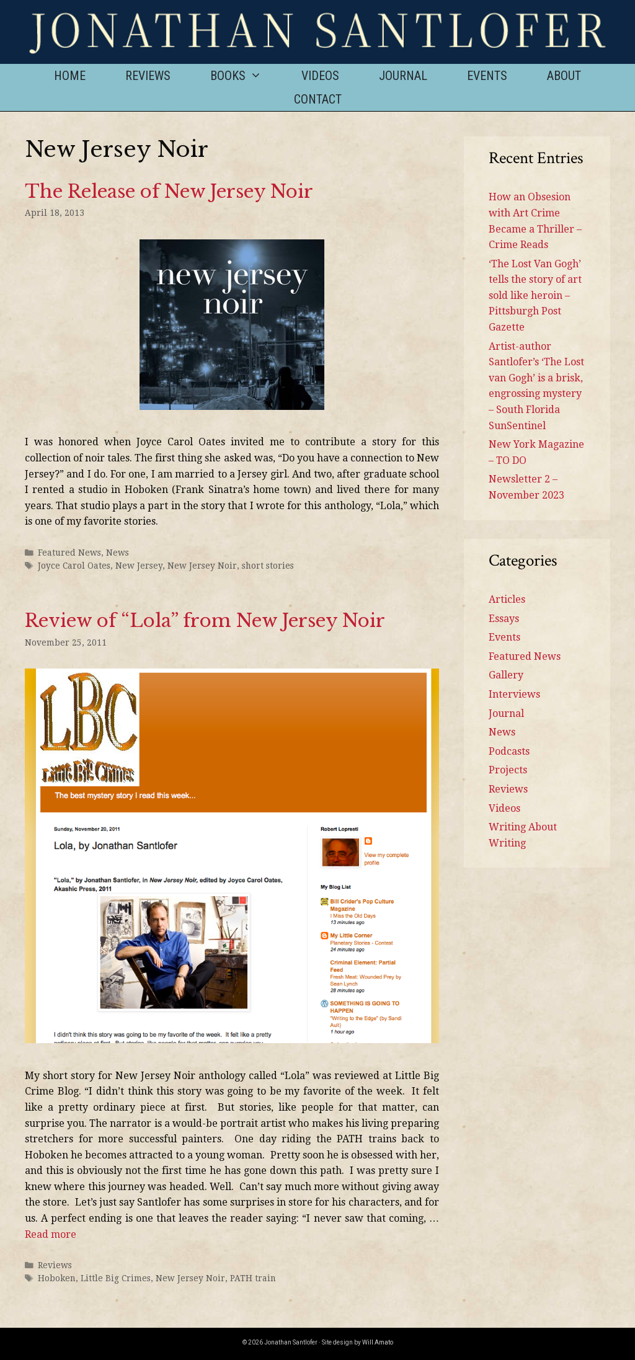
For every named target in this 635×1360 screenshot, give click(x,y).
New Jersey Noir (202, 566)
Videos (320, 75)
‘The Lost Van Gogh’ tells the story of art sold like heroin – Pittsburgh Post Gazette (535, 295)
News (117, 553)
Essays (504, 618)
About (564, 75)
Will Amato (377, 1342)
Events (487, 75)
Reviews (148, 75)
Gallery (506, 675)
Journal (403, 75)
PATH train (253, 1278)
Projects (508, 770)
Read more (50, 1234)
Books (246, 75)
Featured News (69, 553)
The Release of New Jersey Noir (169, 191)
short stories (268, 566)
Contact (318, 99)
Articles (507, 599)
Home (70, 75)
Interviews (514, 694)
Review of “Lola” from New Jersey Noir (205, 621)
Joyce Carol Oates (74, 566)
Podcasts (509, 751)
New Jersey (138, 566)
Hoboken (57, 1278)
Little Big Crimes (116, 1278)
